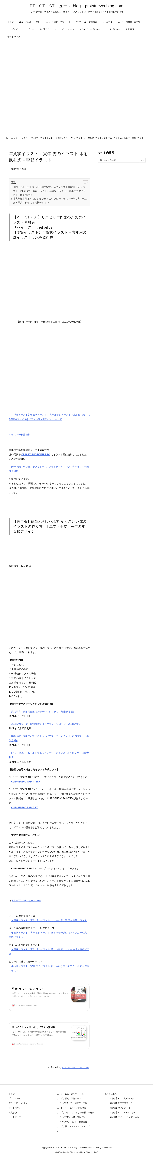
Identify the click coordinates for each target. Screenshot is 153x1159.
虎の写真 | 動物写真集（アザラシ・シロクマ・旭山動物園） (43, 711)
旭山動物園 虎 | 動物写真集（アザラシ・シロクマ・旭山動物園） (46, 724)
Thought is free (91, 1152)
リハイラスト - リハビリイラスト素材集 (35, 138)
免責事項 (13, 1112)
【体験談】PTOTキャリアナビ (122, 1112)
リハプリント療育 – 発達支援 (73, 1122)
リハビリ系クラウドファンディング (73, 1126)
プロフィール (15, 1098)
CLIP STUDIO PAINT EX (24, 807)
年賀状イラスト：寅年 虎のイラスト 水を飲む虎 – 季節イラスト (116, 138)
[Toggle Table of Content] (84, 182)
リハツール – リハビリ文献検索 (71, 1108)
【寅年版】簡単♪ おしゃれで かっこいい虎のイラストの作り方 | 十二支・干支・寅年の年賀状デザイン (50, 200)
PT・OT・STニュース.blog (26, 900)
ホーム (10, 138)
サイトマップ (15, 1117)
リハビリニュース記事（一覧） (71, 1094)
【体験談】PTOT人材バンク (121, 1098)
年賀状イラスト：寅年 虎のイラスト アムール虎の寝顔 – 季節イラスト (49, 920)
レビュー (60, 1131)
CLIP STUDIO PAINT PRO (35, 454)
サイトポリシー (16, 1108)
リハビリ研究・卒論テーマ (68, 1098)
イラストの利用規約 (19, 434)
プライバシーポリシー (19, 1103)
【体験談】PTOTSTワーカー (121, 1103)
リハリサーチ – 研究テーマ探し (74, 1103)
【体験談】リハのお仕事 (119, 1108)
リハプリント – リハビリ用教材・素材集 (75, 1112)
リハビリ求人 (110, 1094)
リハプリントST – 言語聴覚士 (74, 1117)
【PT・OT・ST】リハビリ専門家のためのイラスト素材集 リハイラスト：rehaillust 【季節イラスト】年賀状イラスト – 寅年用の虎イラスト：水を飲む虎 (49, 191)
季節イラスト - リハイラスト (70, 138)
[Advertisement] (49, 283)
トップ (12, 1094)
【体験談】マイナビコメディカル (123, 1117)
